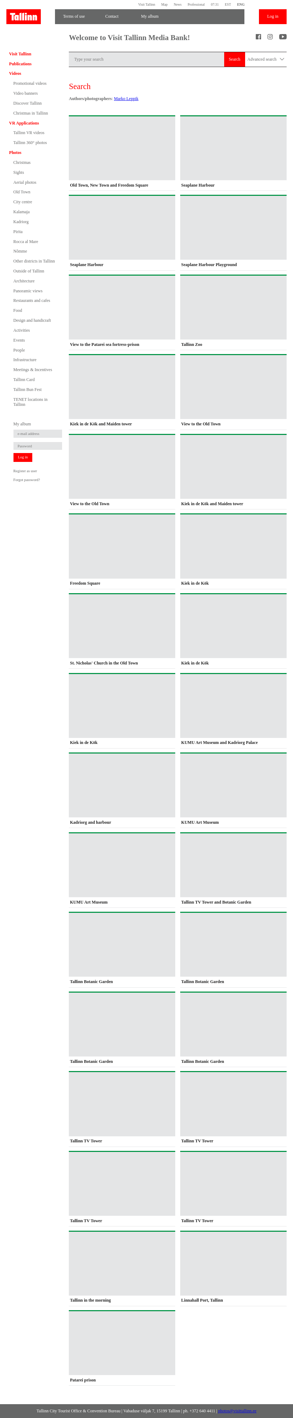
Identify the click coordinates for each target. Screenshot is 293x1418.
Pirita (18, 231)
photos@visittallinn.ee (237, 1410)
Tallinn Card (24, 379)
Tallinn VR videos (29, 132)
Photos (15, 152)
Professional (196, 4)
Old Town (22, 191)
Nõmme (20, 251)
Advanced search (265, 59)
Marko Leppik (126, 98)
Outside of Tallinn (28, 271)
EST (228, 4)
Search (235, 59)
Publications (20, 63)
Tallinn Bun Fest (27, 389)
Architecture (24, 280)
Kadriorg (21, 221)
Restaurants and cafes (31, 300)
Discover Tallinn (27, 103)
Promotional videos (30, 83)
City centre (22, 201)
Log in (272, 16)
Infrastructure (25, 359)
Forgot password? (26, 480)
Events (19, 340)
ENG (240, 4)
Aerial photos (25, 182)
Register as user (25, 471)
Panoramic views (28, 290)
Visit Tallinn (146, 4)
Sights (18, 172)
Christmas (22, 162)
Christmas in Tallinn (30, 113)
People (19, 350)
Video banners (25, 93)
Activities (21, 330)
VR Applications (24, 123)
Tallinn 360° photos (30, 142)
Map (164, 4)
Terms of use (74, 16)
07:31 (215, 4)
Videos (15, 73)
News (178, 4)
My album (150, 16)
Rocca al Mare (25, 241)
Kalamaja (21, 211)
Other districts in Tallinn (34, 261)
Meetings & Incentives (32, 369)
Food (17, 310)
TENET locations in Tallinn (30, 402)
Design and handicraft (32, 320)
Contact (111, 16)
